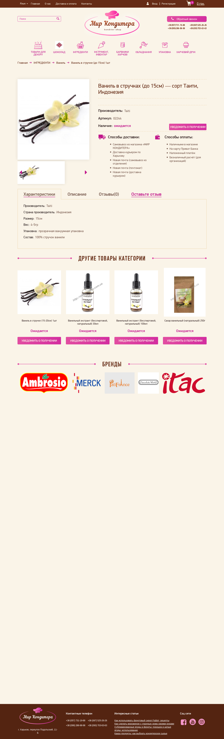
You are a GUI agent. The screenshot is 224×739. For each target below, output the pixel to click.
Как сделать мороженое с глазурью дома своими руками (144, 723)
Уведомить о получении (187, 127)
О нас (48, 3)
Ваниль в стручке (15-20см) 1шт (39, 320)
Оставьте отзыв (146, 194)
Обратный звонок (184, 19)
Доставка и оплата (66, 3)
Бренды (112, 364)
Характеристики (39, 194)
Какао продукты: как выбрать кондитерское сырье (140, 733)
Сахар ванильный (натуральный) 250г (184, 320)
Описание (77, 194)
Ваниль (60, 62)
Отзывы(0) (109, 194)
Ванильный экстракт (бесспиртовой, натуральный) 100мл (136, 322)
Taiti (127, 111)
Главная (35, 3)
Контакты (86, 3)
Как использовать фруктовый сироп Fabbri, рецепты (141, 720)
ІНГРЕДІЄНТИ (42, 62)
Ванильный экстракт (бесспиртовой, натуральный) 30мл (88, 322)
